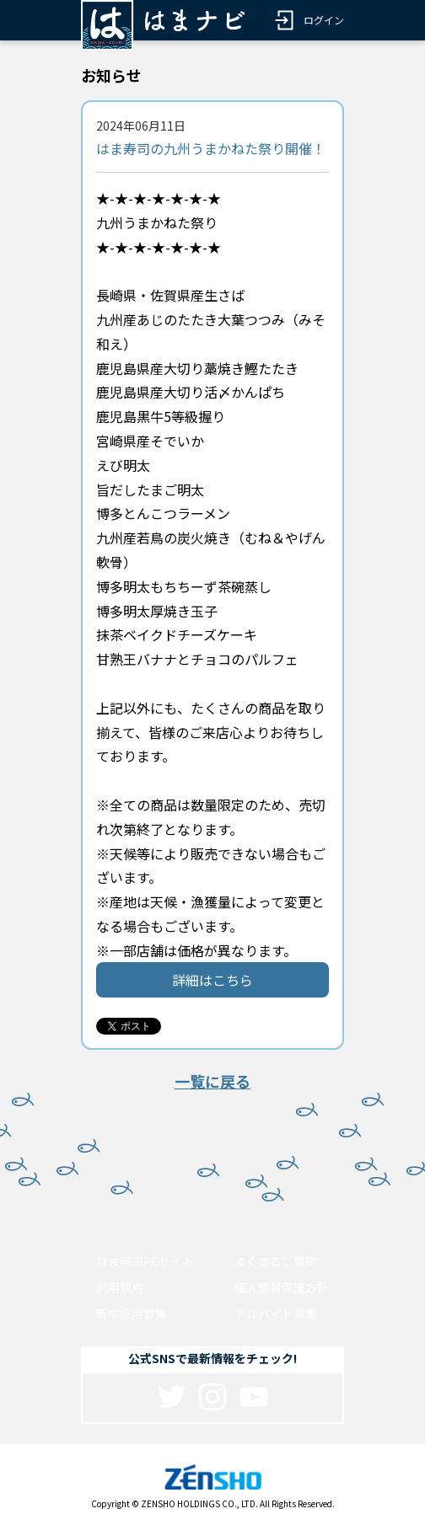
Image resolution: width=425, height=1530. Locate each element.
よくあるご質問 (275, 1261)
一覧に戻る (212, 1081)
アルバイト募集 (275, 1313)
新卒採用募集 (131, 1313)
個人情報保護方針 (281, 1287)
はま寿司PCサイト (145, 1261)
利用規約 (119, 1287)
